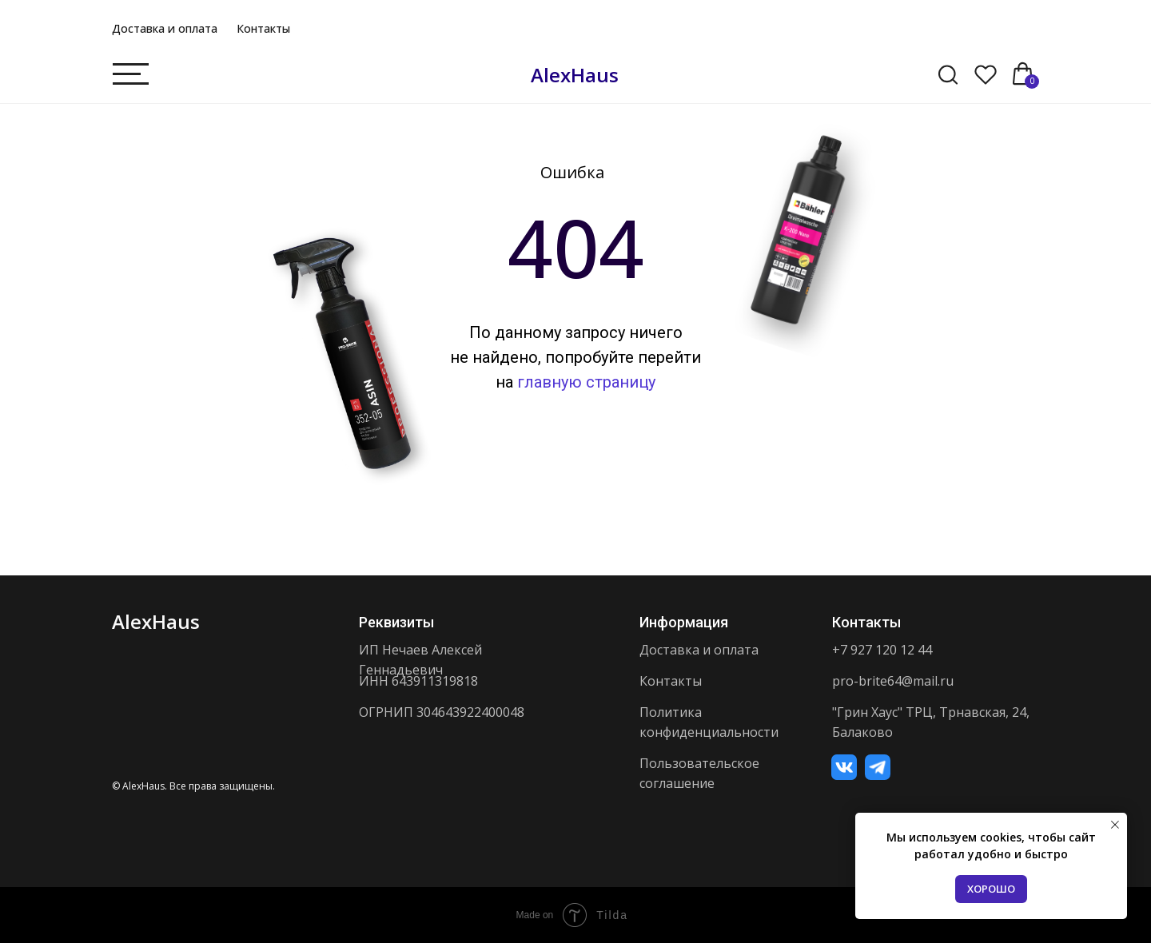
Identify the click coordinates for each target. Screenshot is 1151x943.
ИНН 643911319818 (418, 681)
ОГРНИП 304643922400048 (441, 712)
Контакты (263, 28)
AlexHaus (575, 75)
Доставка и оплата (164, 28)
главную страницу (586, 382)
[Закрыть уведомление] (1115, 825)
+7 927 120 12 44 (882, 650)
